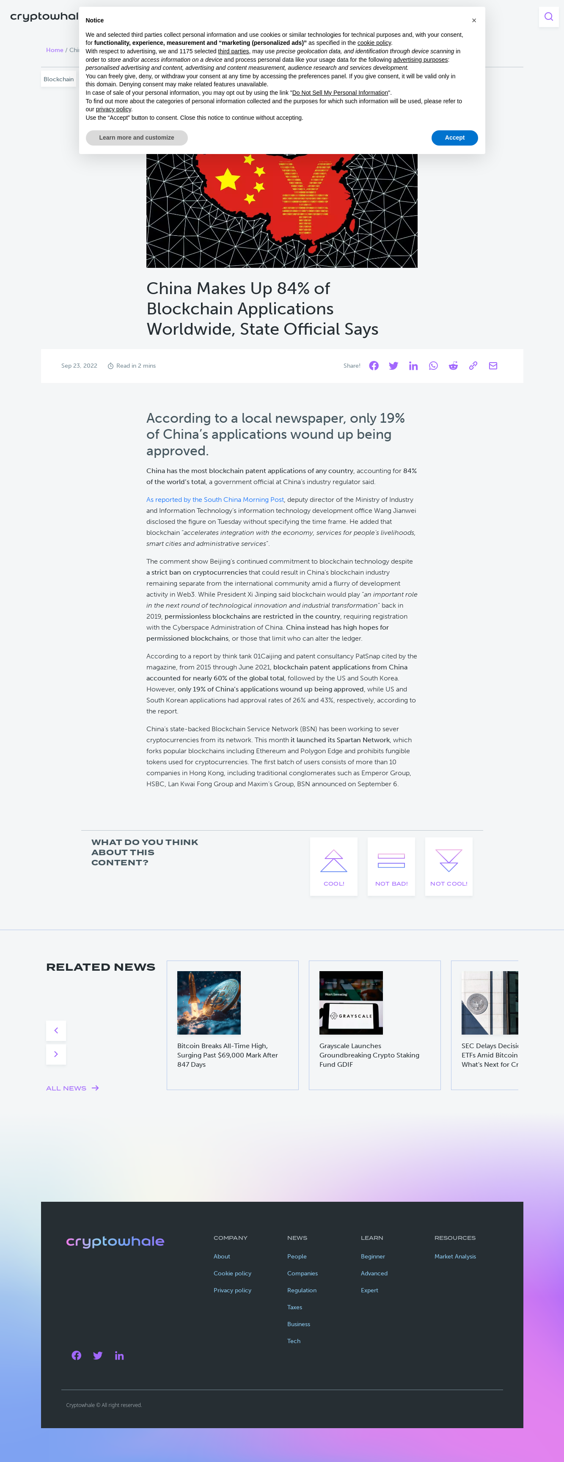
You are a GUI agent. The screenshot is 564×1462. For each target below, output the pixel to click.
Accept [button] (455, 137)
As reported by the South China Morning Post (215, 500)
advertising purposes (420, 59)
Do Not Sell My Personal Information (340, 92)
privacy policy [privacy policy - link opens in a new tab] (113, 109)
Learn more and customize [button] (136, 137)
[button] (474, 20)
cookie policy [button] (374, 42)
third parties (233, 51)
